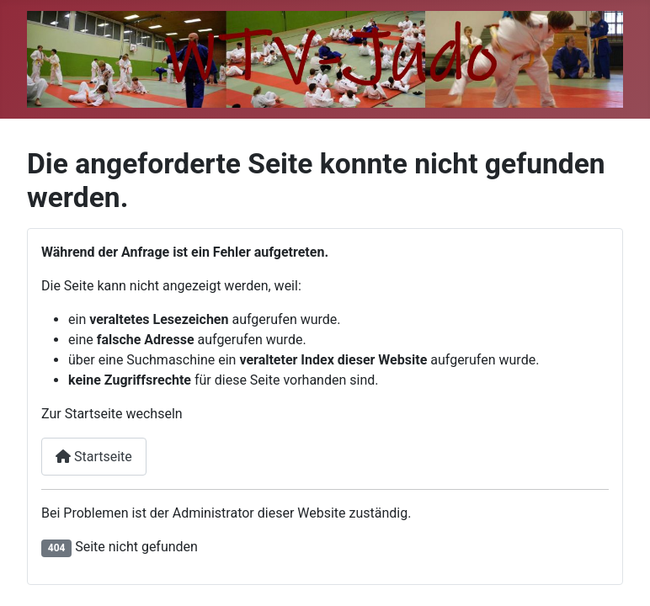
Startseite (94, 457)
